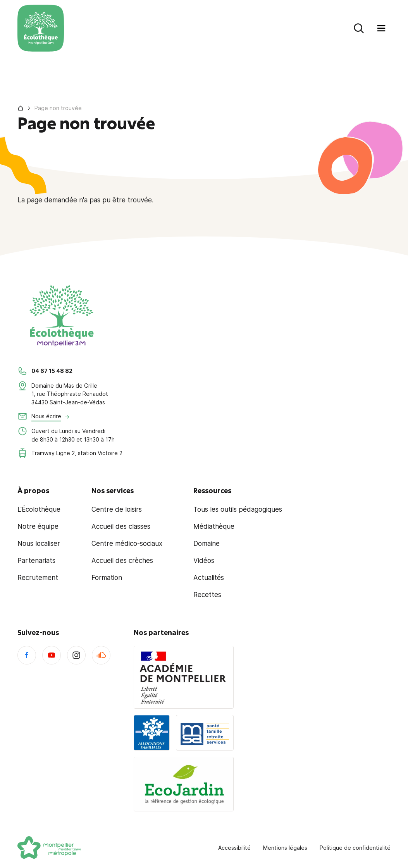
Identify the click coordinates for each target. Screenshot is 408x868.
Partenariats (36, 560)
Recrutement (37, 578)
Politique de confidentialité (355, 847)
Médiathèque (213, 526)
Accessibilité (234, 847)
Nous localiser (38, 543)
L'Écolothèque (38, 509)
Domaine (206, 543)
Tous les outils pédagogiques (237, 509)
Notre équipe (38, 526)
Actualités (208, 578)
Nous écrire (46, 416)
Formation (106, 578)
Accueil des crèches (122, 560)
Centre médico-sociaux (126, 543)
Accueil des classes (120, 526)
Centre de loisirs (116, 509)
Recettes (207, 595)
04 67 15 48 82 (51, 371)
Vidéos (203, 560)
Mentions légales (285, 847)
